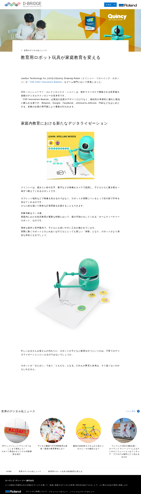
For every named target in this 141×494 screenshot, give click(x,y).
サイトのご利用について (36, 492)
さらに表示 (130, 413)
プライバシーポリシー (59, 492)
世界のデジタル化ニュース (35, 52)
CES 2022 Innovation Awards (46, 83)
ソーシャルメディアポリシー (84, 492)
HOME (9, 473)
